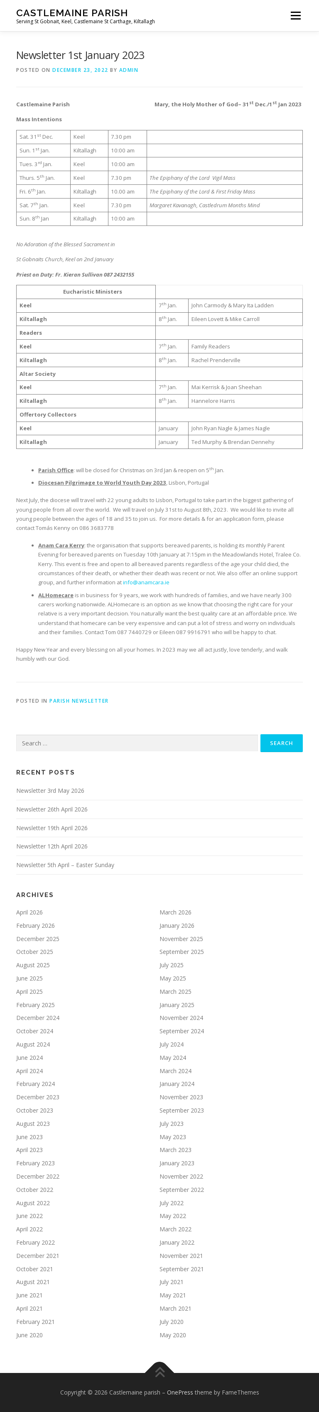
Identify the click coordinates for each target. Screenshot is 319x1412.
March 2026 (175, 912)
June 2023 (29, 1137)
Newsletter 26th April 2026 (52, 809)
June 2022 (29, 1216)
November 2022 (181, 1176)
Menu (295, 15)
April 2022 (29, 1229)
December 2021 (37, 1256)
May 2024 (173, 1057)
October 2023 (34, 1110)
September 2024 (182, 1031)
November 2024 (181, 1018)
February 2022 (35, 1242)
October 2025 (34, 952)
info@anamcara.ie (146, 582)
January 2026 (177, 925)
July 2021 (172, 1282)
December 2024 (37, 1018)
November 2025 (181, 939)
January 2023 (177, 1163)
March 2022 (175, 1229)
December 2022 (37, 1176)
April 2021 (29, 1308)
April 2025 (29, 991)
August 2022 (33, 1203)
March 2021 (175, 1308)
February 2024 (35, 1084)
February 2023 (35, 1163)
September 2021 (182, 1269)
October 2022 (34, 1190)
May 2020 (173, 1335)
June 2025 (29, 978)
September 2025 (182, 952)
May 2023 (173, 1137)
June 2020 (29, 1335)
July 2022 (172, 1203)
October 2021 (34, 1269)
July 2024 (172, 1044)
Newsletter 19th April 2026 (52, 828)
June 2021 (29, 1295)
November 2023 (181, 1097)
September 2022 (182, 1190)
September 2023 (182, 1110)
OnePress (180, 1392)
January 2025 (177, 1005)
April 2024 (29, 1071)
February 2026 (35, 925)
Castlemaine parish (72, 12)
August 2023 (33, 1124)
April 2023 (29, 1150)
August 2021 (33, 1282)
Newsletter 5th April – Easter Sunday (65, 865)
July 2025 (172, 965)
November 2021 (181, 1256)
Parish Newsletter (79, 700)
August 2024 (33, 1044)
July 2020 (172, 1322)
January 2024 (177, 1084)
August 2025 (33, 965)
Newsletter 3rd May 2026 (50, 790)
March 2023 (175, 1150)
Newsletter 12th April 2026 (52, 846)
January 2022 (177, 1242)
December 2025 (37, 939)
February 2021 (35, 1322)
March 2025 (175, 991)
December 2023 (37, 1097)
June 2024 (29, 1057)
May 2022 (173, 1216)
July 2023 (172, 1124)
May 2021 (173, 1295)
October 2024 (34, 1031)
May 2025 (173, 978)
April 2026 (29, 912)
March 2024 (175, 1071)
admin (129, 70)
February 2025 (35, 1005)
